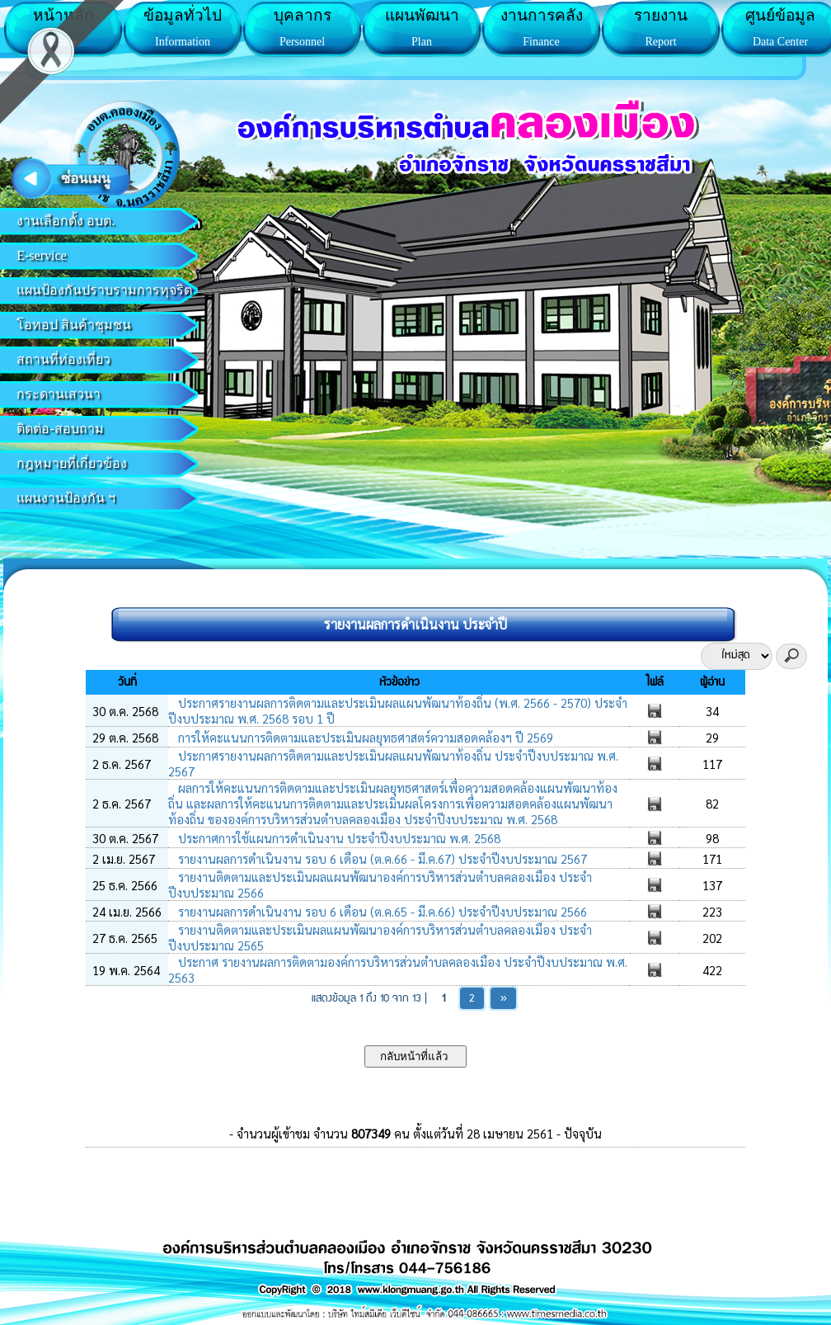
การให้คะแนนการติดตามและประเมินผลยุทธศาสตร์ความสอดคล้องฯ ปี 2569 (364, 737)
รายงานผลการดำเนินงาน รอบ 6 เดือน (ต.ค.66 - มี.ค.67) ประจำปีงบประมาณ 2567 (381, 858)
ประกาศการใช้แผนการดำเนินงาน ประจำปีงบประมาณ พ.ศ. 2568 (337, 838)
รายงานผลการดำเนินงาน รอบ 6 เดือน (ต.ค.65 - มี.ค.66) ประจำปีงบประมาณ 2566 (381, 911)
